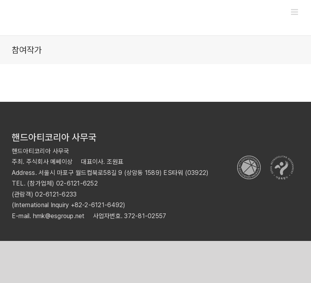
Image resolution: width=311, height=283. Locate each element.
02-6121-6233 (56, 194)
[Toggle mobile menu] (295, 12)
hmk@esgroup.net (59, 216)
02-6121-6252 (77, 183)
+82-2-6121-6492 (97, 205)
